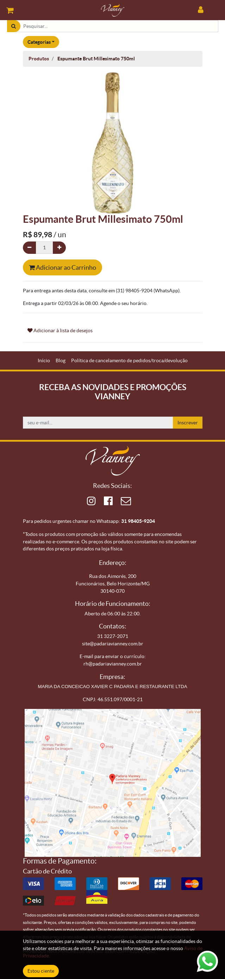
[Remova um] (29, 247)
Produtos (39, 58)
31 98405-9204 (138, 521)
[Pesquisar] (13, 26)
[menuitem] (44, 360)
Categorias (39, 42)
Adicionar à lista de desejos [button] (60, 330)
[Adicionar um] (59, 247)
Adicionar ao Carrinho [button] (62, 267)
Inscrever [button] (187, 422)
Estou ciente (40, 971)
